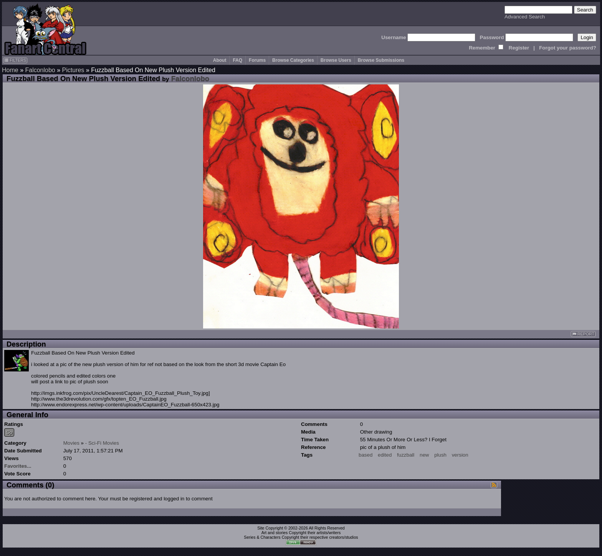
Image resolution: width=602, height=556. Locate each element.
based (365, 455)
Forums (257, 60)
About (220, 60)
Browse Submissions (381, 60)
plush (440, 455)
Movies (71, 443)
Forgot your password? (567, 48)
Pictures (73, 70)
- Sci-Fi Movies (102, 443)
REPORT (583, 334)
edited (385, 455)
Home (10, 70)
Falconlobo (40, 70)
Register (519, 48)
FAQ (237, 60)
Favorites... (17, 466)
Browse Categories (293, 60)
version (460, 455)
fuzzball (405, 455)
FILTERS (15, 60)
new (424, 455)
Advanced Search (524, 17)
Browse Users (336, 60)
